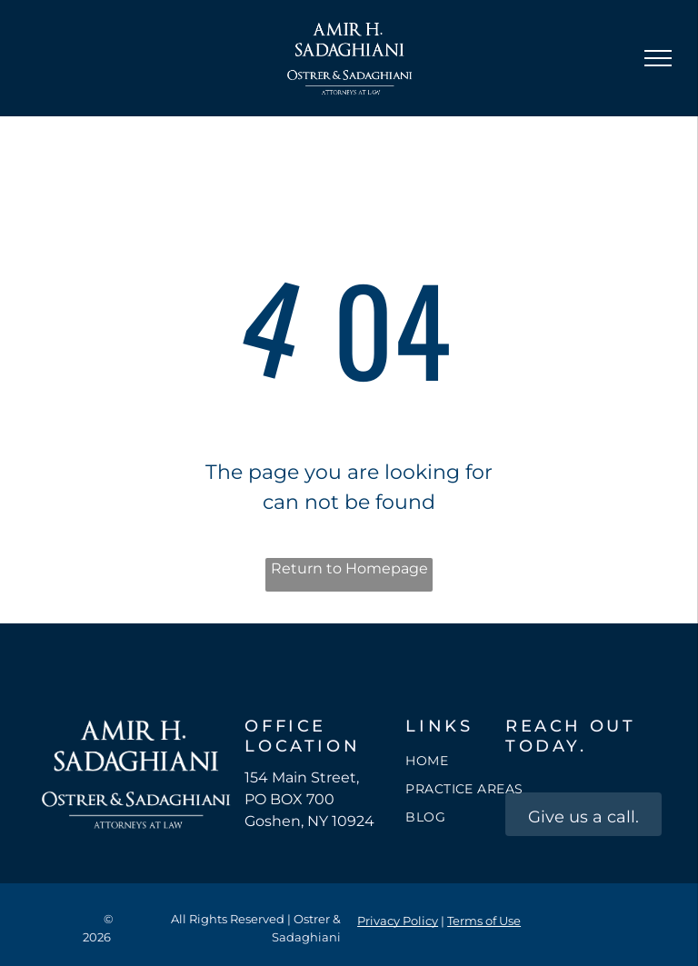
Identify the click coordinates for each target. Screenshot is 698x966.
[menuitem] (470, 761)
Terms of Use (484, 920)
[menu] (658, 58)
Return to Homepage (349, 568)
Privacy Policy (397, 920)
